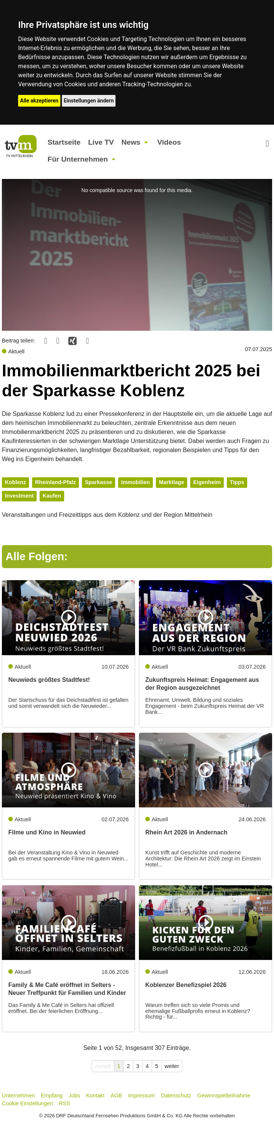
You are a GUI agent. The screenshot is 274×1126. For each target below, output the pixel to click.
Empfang (52, 1095)
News (131, 142)
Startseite (64, 142)
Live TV (101, 142)
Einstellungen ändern (89, 101)
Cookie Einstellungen (27, 1103)
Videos (169, 142)
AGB (116, 1095)
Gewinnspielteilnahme (224, 1095)
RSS (64, 1103)
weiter (172, 1066)
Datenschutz (176, 1095)
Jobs (74, 1095)
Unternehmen (18, 1095)
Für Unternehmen (78, 159)
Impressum (141, 1095)
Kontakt (95, 1095)
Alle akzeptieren (39, 101)
